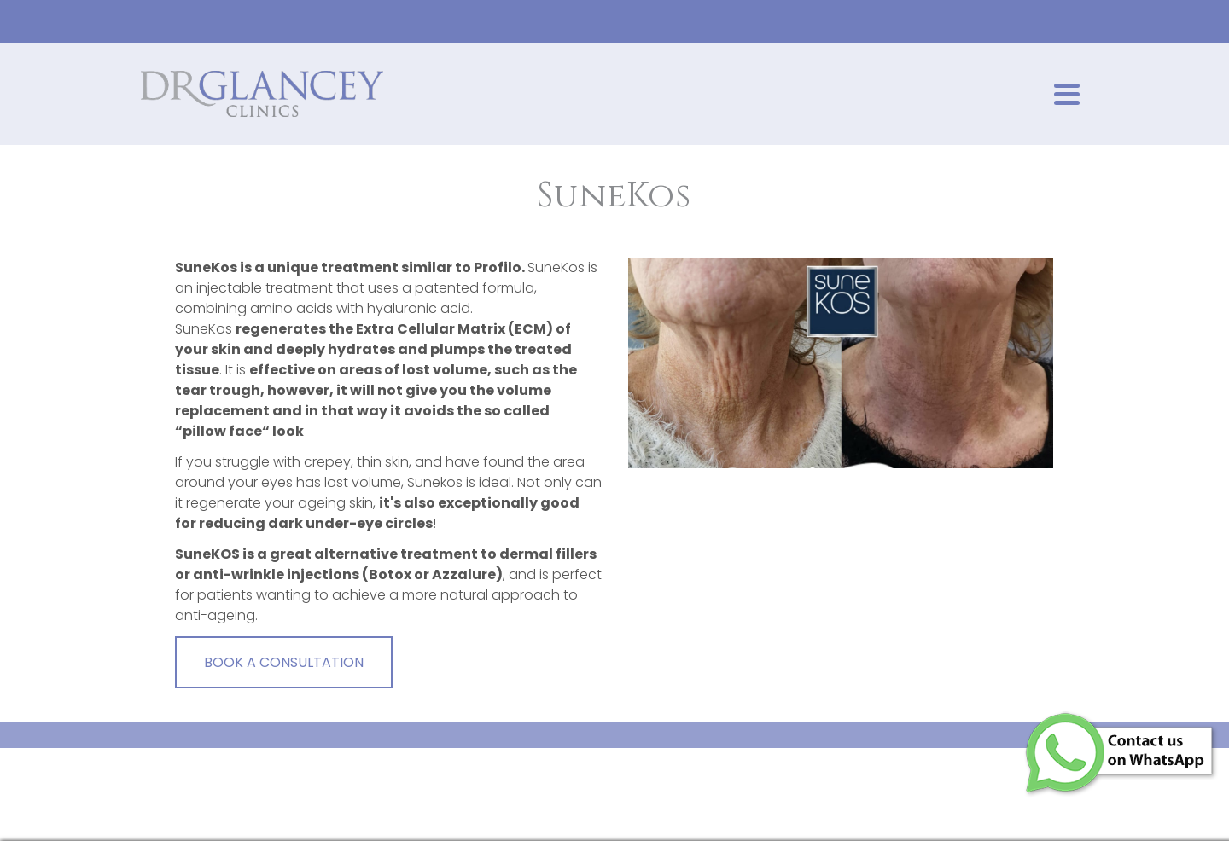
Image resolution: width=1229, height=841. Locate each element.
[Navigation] (1067, 94)
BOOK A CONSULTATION (284, 662)
